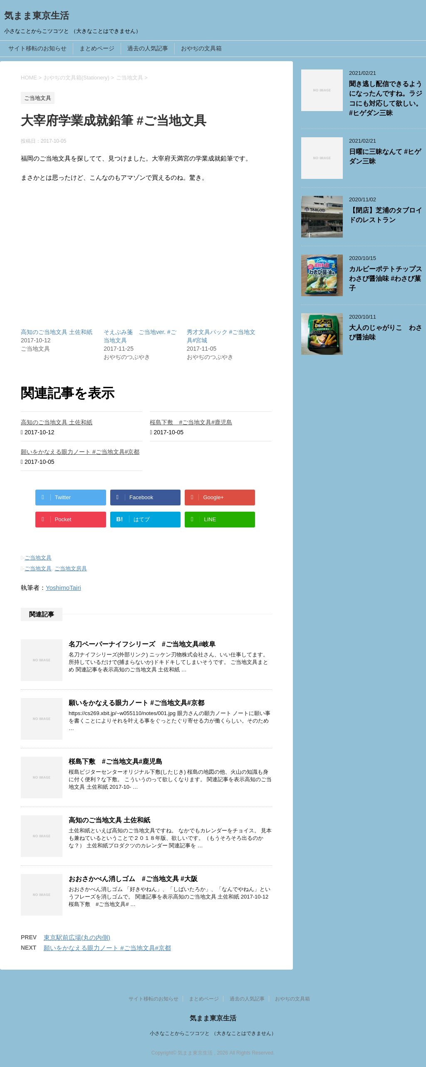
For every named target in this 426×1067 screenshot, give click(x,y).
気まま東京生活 (36, 15)
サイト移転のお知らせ (37, 48)
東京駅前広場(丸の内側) (77, 937)
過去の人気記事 (147, 48)
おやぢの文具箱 (201, 48)
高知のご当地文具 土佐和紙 (56, 332)
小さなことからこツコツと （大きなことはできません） (213, 1033)
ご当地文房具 (70, 568)
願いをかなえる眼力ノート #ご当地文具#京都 (80, 451)
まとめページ (96, 48)
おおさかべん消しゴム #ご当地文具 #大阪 (133, 878)
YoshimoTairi (63, 587)
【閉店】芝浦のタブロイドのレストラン (385, 215)
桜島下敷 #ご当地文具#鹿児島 (191, 422)
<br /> (46, 233)
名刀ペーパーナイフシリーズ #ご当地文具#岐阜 (142, 644)
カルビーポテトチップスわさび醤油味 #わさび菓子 (385, 278)
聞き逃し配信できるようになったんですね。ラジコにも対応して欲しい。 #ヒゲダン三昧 (385, 98)
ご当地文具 (38, 558)
